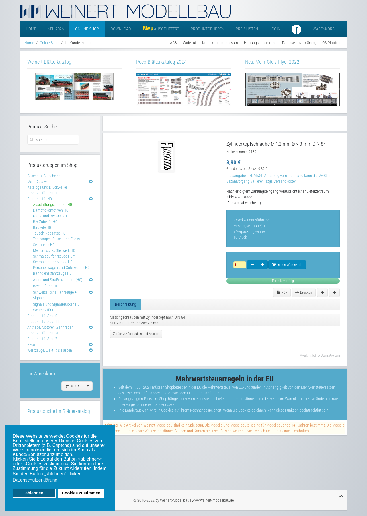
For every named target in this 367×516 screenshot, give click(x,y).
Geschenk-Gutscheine (43, 176)
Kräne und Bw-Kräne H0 (52, 216)
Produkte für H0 (39, 198)
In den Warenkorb (287, 264)
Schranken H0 (44, 244)
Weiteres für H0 (45, 310)
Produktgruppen (207, 29)
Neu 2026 (56, 29)
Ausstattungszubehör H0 (52, 204)
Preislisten (247, 29)
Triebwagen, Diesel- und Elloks (56, 239)
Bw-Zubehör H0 (45, 221)
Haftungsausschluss (260, 42)
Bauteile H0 (42, 227)
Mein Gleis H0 (37, 181)
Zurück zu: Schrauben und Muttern (136, 334)
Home (31, 29)
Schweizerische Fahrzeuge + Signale (55, 295)
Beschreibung (125, 304)
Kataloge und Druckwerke (47, 187)
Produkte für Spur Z (42, 338)
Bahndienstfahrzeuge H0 (52, 273)
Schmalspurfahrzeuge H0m (54, 256)
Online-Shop (87, 29)
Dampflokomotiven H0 (50, 210)
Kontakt (208, 42)
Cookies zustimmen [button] (81, 493)
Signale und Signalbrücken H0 (56, 304)
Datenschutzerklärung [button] (35, 480)
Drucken (303, 292)
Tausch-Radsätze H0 (49, 233)
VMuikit (304, 355)
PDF (282, 292)
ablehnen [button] (34, 493)
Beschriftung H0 (45, 286)
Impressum (229, 42)
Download (120, 29)
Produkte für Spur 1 (42, 193)
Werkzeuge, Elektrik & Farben (49, 350)
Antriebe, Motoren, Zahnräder (50, 327)
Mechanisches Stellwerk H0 (54, 250)
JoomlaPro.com (330, 355)
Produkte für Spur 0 (42, 316)
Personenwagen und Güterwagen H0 (61, 267)
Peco (31, 344)
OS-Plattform (332, 42)
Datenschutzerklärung (299, 42)
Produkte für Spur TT (43, 321)
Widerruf (189, 42)
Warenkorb (324, 29)
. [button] (84, 473)
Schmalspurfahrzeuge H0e (53, 262)
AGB (173, 42)
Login (275, 29)
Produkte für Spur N (42, 333)
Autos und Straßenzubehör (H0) (57, 279)
